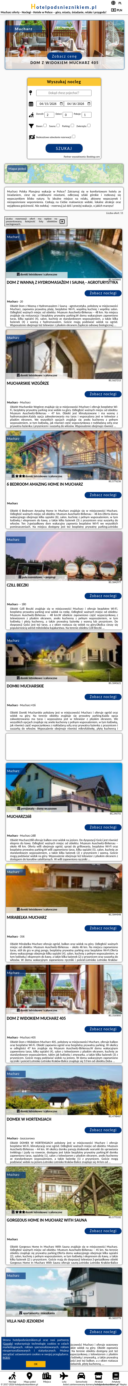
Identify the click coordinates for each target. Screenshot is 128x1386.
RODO (6, 1357)
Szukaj (64, 148)
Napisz (123, 1384)
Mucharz (13, 237)
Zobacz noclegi (103, 293)
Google (8, 1343)
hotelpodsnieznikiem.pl (64, 7)
